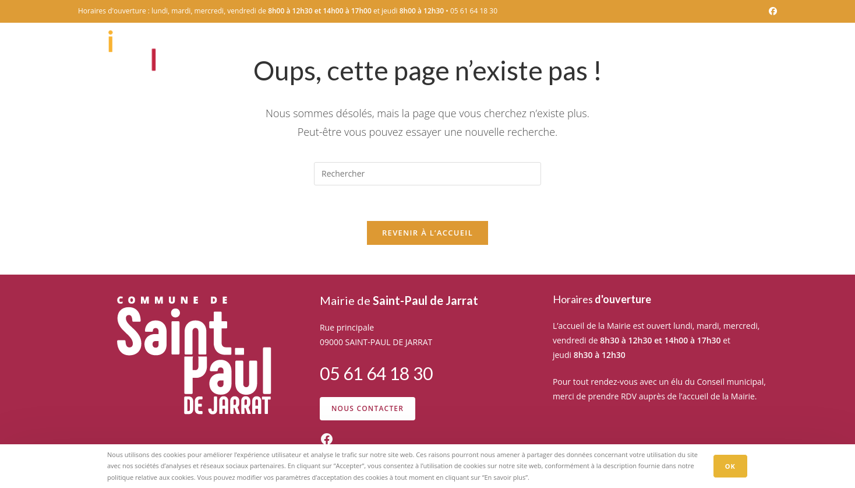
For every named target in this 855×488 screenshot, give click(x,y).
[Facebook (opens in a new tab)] (771, 11)
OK (730, 466)
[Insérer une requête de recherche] (427, 173)
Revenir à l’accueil (427, 232)
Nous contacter (367, 408)
